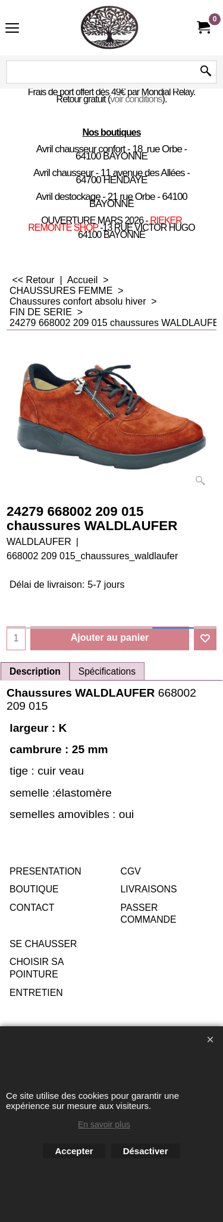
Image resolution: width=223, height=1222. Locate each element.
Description (35, 671)
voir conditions (136, 99)
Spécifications (107, 671)
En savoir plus (104, 1124)
